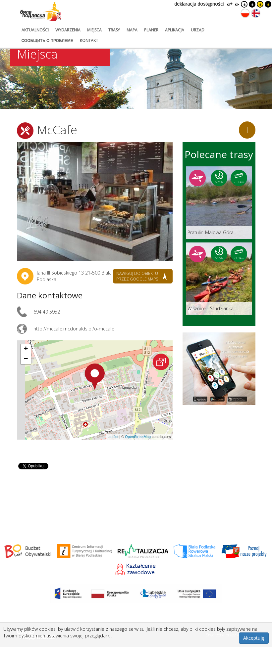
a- (237, 4)
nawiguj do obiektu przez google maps (137, 276)
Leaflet (112, 437)
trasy (114, 30)
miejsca (94, 30)
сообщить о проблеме (47, 40)
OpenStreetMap (138, 437)
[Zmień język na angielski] (255, 13)
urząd (197, 30)
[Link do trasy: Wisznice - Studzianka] (219, 278)
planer (151, 30)
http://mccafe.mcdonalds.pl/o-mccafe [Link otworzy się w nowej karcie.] (73, 328)
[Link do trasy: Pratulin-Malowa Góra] (219, 202)
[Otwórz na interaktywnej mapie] (161, 362)
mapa (132, 30)
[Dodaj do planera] (247, 130)
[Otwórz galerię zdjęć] (95, 201)
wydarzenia (68, 30)
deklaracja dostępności (199, 4)
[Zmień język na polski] (245, 13)
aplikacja (174, 30)
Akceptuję (253, 638)
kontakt (89, 40)
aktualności (35, 30)
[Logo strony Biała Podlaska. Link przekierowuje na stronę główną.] (40, 11)
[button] (95, 377)
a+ (229, 4)
